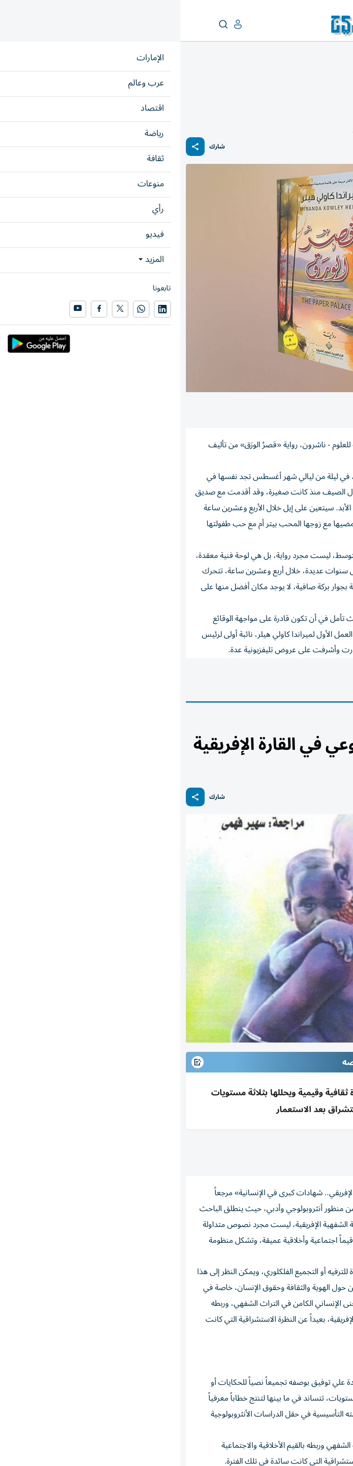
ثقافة (340, 82)
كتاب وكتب (323, 684)
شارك (36, 146)
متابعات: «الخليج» (282, 1152)
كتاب (322, 82)
